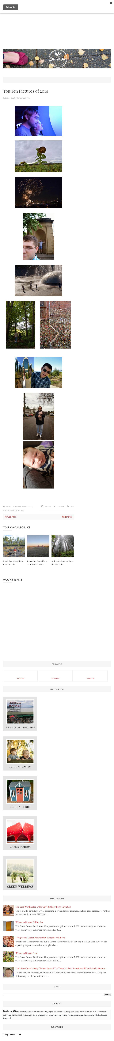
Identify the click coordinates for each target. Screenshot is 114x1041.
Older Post (67, 517)
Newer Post (10, 517)
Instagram (55, 675)
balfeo (7, 98)
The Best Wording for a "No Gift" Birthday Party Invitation (43, 906)
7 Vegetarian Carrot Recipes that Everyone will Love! (40, 937)
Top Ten (20, 510)
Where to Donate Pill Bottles (29, 922)
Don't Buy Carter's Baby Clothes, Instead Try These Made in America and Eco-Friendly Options (60, 968)
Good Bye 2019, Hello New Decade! (13, 562)
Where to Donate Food (26, 953)
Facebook (90, 675)
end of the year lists (21, 506)
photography (9, 510)
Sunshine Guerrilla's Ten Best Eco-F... (37, 562)
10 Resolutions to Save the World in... (62, 562)
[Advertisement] (57, 28)
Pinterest (20, 675)
